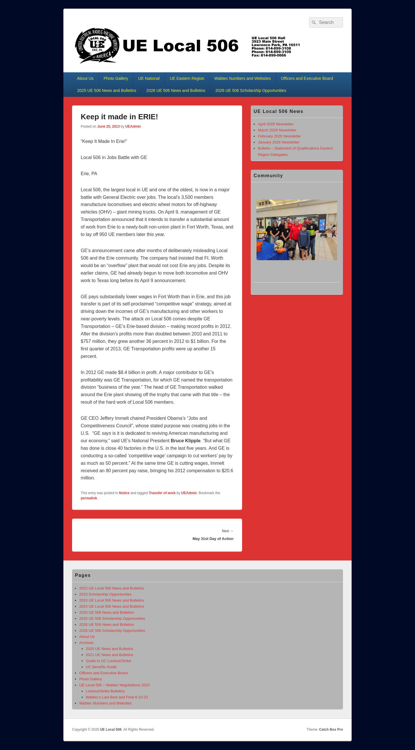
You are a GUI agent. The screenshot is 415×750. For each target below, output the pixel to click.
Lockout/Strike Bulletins (105, 691)
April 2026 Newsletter (276, 124)
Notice (124, 493)
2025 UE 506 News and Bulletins (106, 90)
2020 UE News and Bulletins (109, 649)
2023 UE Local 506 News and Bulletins (111, 600)
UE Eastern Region (187, 78)
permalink (89, 498)
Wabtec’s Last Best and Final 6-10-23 (117, 697)
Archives (86, 643)
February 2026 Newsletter (279, 136)
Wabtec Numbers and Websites (242, 78)
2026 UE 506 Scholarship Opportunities (250, 90)
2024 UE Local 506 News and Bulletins (111, 606)
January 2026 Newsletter (278, 142)
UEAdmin (133, 126)
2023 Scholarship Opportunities (105, 594)
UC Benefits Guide (101, 667)
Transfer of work (162, 493)
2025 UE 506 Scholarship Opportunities (112, 618)
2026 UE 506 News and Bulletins (175, 90)
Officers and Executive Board (307, 78)
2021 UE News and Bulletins (109, 655)
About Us (85, 78)
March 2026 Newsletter (277, 130)
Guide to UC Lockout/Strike (108, 661)
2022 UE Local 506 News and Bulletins (111, 588)
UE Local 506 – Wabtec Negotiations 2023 (114, 685)
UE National (149, 78)
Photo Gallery (116, 78)
